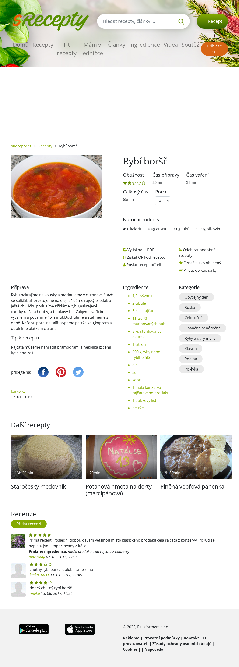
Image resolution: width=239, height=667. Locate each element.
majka (35, 593)
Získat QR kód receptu (146, 257)
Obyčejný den (196, 297)
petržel (138, 407)
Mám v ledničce (92, 49)
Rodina (191, 358)
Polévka (191, 369)
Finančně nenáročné (203, 328)
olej (135, 364)
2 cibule (139, 303)
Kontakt (191, 638)
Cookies (130, 649)
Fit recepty (67, 49)
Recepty (42, 44)
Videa (171, 44)
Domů (21, 44)
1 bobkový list (144, 400)
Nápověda (153, 649)
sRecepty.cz (21, 146)
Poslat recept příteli (144, 264)
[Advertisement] (119, 101)
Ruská (190, 307)
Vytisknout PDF (140, 249)
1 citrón (139, 344)
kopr (136, 379)
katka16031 (39, 575)
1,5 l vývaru (142, 295)
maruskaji (37, 557)
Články (116, 44)
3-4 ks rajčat (142, 310)
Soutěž (190, 44)
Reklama (131, 638)
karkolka (18, 391)
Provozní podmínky (162, 638)
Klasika (191, 348)
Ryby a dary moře (200, 338)
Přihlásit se (214, 48)
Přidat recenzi (29, 523)
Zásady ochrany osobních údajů (182, 643)
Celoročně (194, 317)
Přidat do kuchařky (200, 270)
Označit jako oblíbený (202, 262)
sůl (134, 372)
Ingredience (144, 44)
